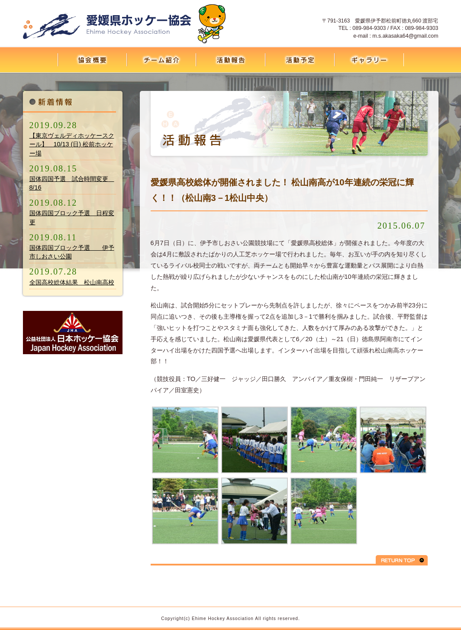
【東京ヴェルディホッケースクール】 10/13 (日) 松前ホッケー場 (71, 144)
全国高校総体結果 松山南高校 (71, 282)
